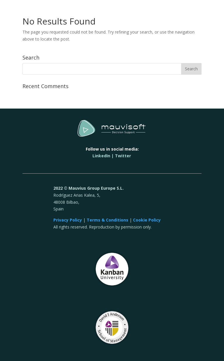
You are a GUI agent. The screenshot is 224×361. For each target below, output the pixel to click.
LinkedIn (101, 155)
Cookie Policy (147, 220)
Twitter (123, 155)
